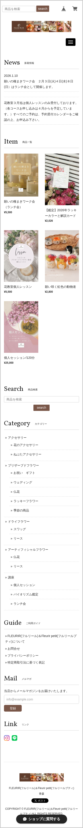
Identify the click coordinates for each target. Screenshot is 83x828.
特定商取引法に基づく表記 (26, 662)
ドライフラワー (19, 521)
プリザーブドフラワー (23, 465)
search (42, 8)
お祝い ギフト (24, 473)
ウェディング (23, 482)
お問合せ (14, 648)
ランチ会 (20, 603)
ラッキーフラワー (26, 501)
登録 (13, 708)
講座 (11, 577)
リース (18, 538)
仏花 (17, 491)
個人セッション (24, 585)
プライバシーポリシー (23, 655)
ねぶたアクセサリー (27, 454)
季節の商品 (21, 510)
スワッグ (20, 529)
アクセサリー (17, 437)
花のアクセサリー (26, 445)
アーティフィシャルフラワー (28, 549)
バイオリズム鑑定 (26, 594)
